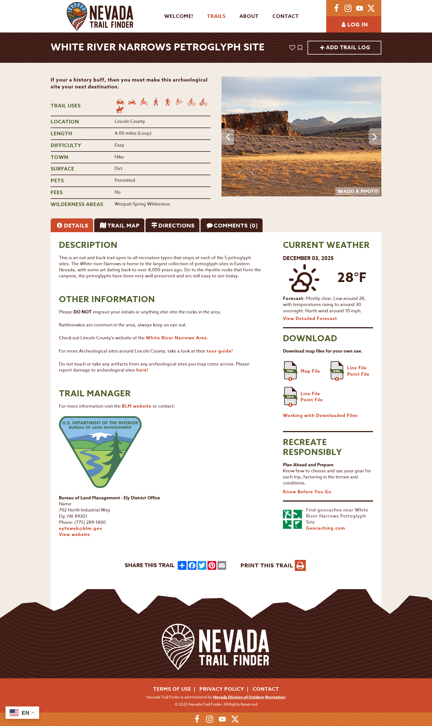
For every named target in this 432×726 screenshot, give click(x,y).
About (249, 16)
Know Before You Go (307, 492)
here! (141, 370)
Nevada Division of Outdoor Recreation (249, 697)
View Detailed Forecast (310, 318)
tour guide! (220, 351)
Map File (310, 371)
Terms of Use (172, 689)
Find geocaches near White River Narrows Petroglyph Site (337, 516)
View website (74, 534)
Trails (216, 16)
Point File (358, 374)
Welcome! (178, 16)
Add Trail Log (345, 48)
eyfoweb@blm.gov (80, 528)
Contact (285, 16)
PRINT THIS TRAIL (273, 565)
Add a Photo (358, 191)
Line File (357, 368)
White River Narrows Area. (178, 338)
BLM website (137, 406)
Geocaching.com (325, 528)
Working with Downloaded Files (320, 415)
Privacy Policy (221, 689)
